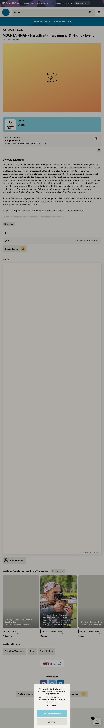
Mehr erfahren (52, 705)
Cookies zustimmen (52, 713)
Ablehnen (52, 721)
